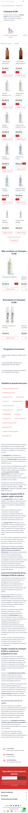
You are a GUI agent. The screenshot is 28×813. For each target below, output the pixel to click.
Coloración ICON (6, 418)
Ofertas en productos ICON (9, 423)
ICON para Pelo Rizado (8, 405)
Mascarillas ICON (6, 435)
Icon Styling (17, 414)
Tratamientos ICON (7, 397)
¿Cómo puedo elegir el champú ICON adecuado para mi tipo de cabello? (14, 363)
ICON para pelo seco (7, 410)
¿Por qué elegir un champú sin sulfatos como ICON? (14, 356)
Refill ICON (19, 410)
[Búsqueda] (12, 1)
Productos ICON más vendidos (10, 431)
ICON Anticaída (20, 397)
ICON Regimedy (6, 414)
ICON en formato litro (20, 418)
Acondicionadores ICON (8, 392)
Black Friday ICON (7, 427)
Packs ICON (5, 401)
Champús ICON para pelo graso (10, 388)
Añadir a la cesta (7, 75)
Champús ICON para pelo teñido (10, 32)
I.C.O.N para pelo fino (17, 401)
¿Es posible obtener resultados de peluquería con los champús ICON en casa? (14, 371)
